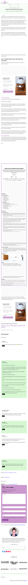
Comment (4, 494)
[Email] (14, 511)
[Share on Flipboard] (14, 325)
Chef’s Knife (14, 260)
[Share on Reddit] (19, 325)
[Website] (14, 515)
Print (12, 176)
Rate (16, 176)
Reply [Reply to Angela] (3, 444)
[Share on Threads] (23, 325)
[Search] (24, 547)
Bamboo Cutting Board (6, 260)
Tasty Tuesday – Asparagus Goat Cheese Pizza (10, 472)
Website (4, 515)
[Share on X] (6, 325)
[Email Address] (8, 90)
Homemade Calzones (7, 477)
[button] (12, 174)
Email (4, 511)
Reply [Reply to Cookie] (3, 345)
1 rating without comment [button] (13, 484)
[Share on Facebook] (3, 325)
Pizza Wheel (22, 260)
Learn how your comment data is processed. (18, 524)
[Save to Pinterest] (10, 325)
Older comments (3, 337)
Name (4, 507)
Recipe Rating (4, 491)
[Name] (14, 507)
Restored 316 (25, 580)
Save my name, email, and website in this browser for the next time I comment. (13, 517)
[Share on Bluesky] (3, 327)
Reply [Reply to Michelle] (3, 394)
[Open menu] (26, 1)
